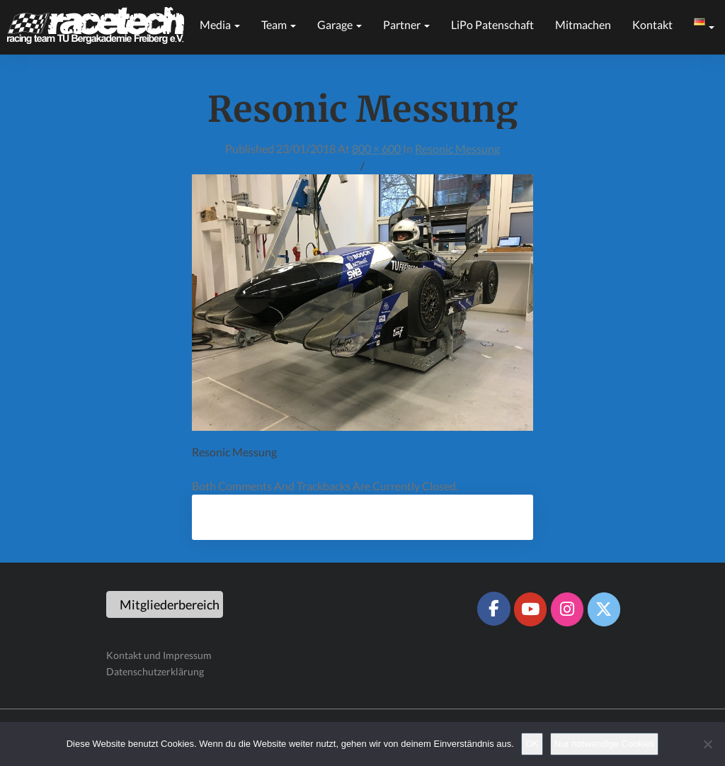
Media (220, 24)
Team (278, 24)
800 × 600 (376, 148)
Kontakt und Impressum (159, 655)
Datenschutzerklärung (155, 671)
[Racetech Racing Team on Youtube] (530, 609)
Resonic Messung (457, 148)
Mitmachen (583, 24)
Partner (406, 24)
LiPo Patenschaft (492, 24)
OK (532, 743)
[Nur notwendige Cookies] (707, 744)
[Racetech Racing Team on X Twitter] (604, 609)
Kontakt (652, 24)
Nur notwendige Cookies (604, 743)
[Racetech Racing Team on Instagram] (567, 609)
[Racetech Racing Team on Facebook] (493, 609)
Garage (339, 24)
